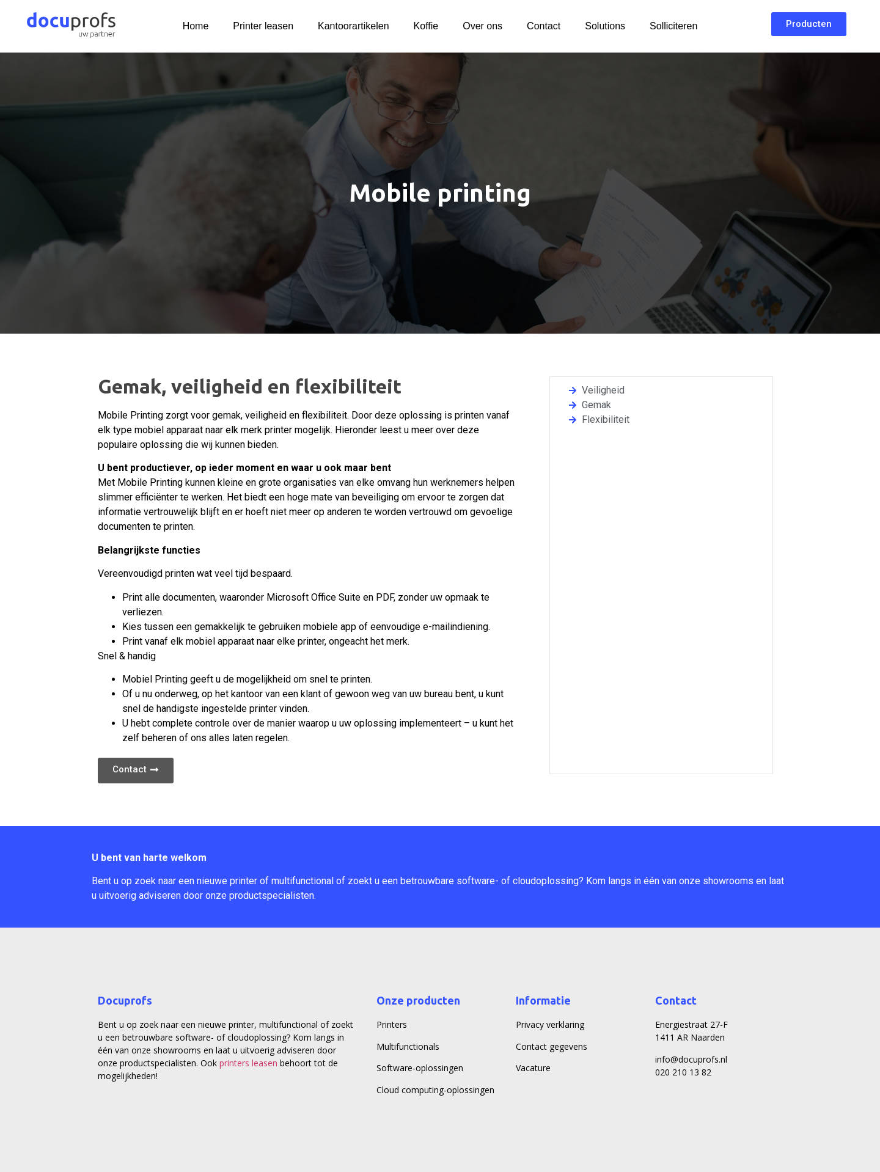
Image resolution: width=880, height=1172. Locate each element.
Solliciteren (673, 26)
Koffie (426, 26)
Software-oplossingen (419, 1068)
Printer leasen (263, 26)
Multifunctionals (407, 1046)
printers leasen (248, 1063)
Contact (543, 26)
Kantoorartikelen (353, 26)
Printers (391, 1024)
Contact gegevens (551, 1046)
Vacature (533, 1068)
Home (196, 26)
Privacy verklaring (550, 1024)
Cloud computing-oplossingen (435, 1090)
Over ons (482, 26)
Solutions (605, 26)
